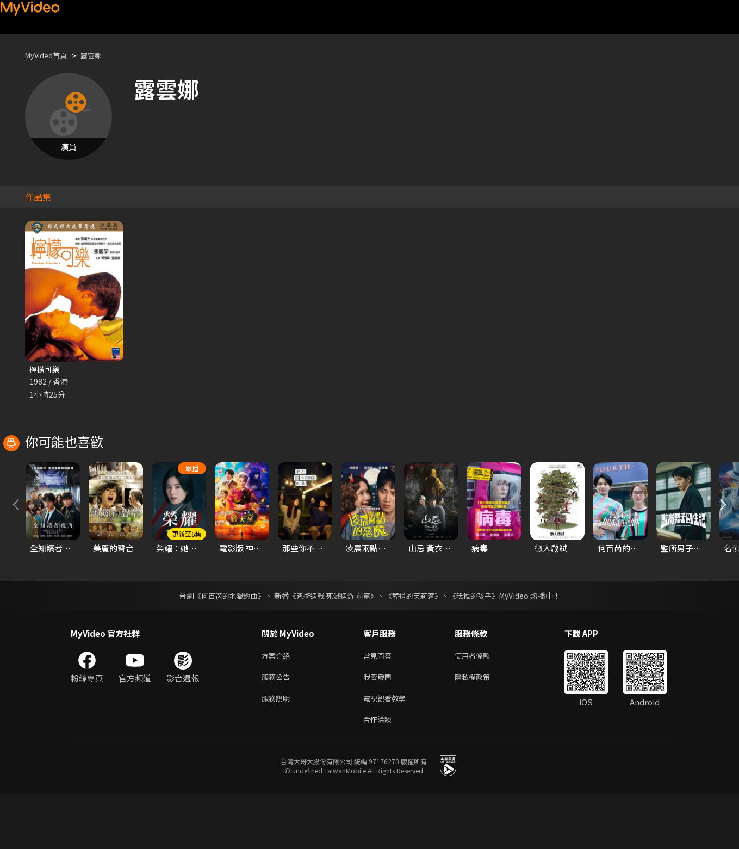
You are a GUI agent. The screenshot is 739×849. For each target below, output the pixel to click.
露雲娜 (100, 55)
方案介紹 (278, 705)
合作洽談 (379, 773)
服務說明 (278, 751)
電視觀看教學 (387, 751)
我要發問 (379, 728)
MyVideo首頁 (49, 55)
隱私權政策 (481, 728)
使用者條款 (481, 705)
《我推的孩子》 (481, 644)
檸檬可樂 (45, 369)
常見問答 (379, 705)
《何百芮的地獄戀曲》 (222, 644)
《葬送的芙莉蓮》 (417, 644)
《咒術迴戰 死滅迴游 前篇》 (331, 644)
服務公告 (278, 728)
